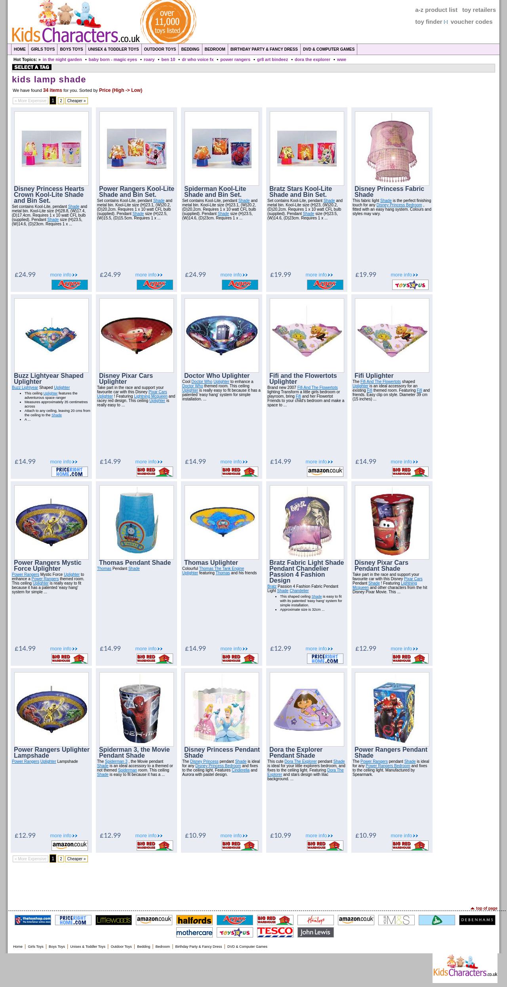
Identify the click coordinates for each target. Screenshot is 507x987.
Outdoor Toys (160, 49)
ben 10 (168, 59)
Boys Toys (71, 49)
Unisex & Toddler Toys (113, 49)
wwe (341, 59)
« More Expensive (30, 101)
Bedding (190, 49)
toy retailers (479, 9)
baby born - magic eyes (113, 59)
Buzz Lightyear (25, 387)
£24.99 (25, 274)
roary (149, 59)
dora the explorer (312, 59)
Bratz (271, 586)
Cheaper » (76, 101)
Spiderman (127, 770)
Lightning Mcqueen (151, 396)
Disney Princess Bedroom (399, 205)
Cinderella (241, 770)
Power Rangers (25, 574)
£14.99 (25, 461)
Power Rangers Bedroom (388, 766)
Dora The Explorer (300, 761)
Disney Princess (204, 761)
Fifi (298, 396)
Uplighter (62, 387)
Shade (74, 206)
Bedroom (215, 49)
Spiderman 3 (116, 761)
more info (60, 275)
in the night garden (62, 59)
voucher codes (472, 21)
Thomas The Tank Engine (221, 568)
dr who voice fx (197, 59)
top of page (486, 908)
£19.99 (280, 274)
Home (20, 49)
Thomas (104, 568)
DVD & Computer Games (329, 49)
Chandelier (299, 591)
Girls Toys (43, 49)
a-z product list (436, 9)
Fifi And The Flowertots (317, 387)
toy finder (428, 21)
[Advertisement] (253, 884)
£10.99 (195, 835)
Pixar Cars (158, 392)
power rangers (235, 59)
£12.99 (280, 648)
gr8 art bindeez (272, 59)
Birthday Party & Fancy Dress (264, 49)
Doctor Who (201, 381)
